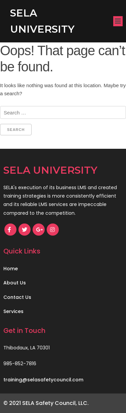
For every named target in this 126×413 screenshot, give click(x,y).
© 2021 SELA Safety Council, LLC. (46, 403)
